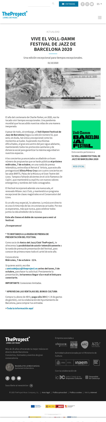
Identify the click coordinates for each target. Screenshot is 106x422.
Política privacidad (60, 392)
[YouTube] (19, 378)
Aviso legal (46, 392)
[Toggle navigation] (100, 17)
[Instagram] (87, 3)
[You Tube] (92, 3)
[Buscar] (53, 3)
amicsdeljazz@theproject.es (22, 268)
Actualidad (53, 31)
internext (93, 392)
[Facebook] (83, 3)
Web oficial (78, 166)
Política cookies (76, 392)
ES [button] (98, 4)
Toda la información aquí (20, 308)
